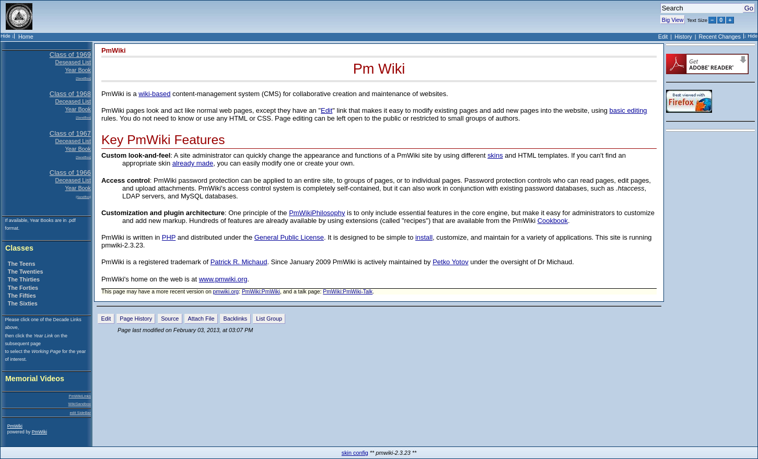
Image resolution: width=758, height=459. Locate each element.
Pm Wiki (379, 69)
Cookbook (553, 221)
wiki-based (154, 94)
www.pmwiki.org (223, 279)
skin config (355, 453)
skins (495, 155)
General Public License (289, 237)
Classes (19, 248)
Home (25, 36)
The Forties (23, 288)
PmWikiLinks (79, 396)
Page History (136, 318)
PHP (169, 237)
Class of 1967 (70, 133)
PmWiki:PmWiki (261, 292)
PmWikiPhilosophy (317, 213)
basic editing (628, 110)
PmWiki (14, 426)
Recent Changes (720, 36)
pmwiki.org (226, 292)
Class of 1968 (70, 94)
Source (170, 318)
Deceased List (73, 101)
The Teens (22, 264)
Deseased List (73, 62)
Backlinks (236, 318)
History (683, 36)
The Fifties (22, 295)
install (424, 237)
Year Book (78, 70)
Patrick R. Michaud (239, 262)
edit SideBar (80, 412)
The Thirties (24, 279)
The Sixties (23, 303)
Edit (663, 36)
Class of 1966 (70, 172)
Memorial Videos (34, 379)
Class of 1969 (70, 54)
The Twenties (25, 271)
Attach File (201, 318)
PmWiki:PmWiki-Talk (347, 292)
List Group (269, 318)
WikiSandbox (79, 404)
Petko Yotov (450, 262)
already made (192, 163)
